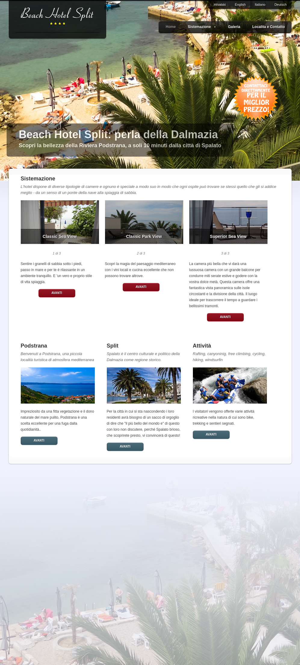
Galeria (234, 27)
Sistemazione (202, 27)
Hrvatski (220, 4)
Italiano (260, 4)
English (240, 4)
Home (171, 27)
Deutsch (280, 4)
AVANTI (56, 293)
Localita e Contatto (268, 27)
